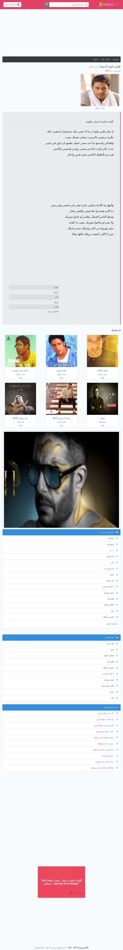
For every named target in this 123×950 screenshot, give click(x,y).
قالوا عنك (112, 599)
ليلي (114, 562)
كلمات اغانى (105, 59)
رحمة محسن (100, 762)
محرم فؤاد (102, 744)
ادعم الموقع (62, 948)
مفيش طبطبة (110, 738)
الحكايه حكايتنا (111, 605)
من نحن (53, 948)
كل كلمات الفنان (112, 624)
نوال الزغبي (102, 713)
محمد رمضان (98, 738)
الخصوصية (38, 948)
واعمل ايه (112, 544)
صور (114, 611)
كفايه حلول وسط (110, 686)
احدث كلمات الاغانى (110, 707)
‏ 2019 (107, 71)
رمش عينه (112, 744)
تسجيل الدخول (12, 4)
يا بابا (114, 756)
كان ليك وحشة (110, 725)
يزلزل (114, 575)
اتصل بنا (46, 948)
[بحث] (46, 4)
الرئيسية (116, 59)
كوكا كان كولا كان (109, 768)
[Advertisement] (61, 34)
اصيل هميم (100, 732)
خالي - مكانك (111, 732)
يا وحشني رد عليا (109, 750)
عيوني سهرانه (111, 593)
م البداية (113, 538)
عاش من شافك (110, 617)
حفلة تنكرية (111, 762)
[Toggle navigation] (118, 4)
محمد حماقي (93, 67)
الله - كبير (112, 713)
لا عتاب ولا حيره (110, 587)
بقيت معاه (112, 581)
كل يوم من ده (115, 71)
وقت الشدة (111, 719)
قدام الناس (112, 556)
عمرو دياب (106, 756)
